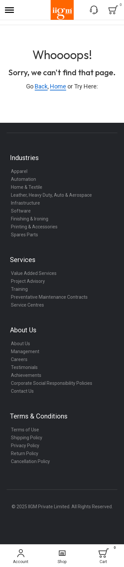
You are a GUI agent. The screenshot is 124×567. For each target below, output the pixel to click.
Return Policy (24, 453)
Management (25, 351)
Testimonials (24, 367)
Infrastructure (25, 203)
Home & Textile (26, 187)
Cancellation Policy (30, 461)
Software (21, 211)
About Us (20, 343)
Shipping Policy (26, 437)
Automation (23, 179)
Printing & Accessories (34, 226)
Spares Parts (24, 234)
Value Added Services (34, 273)
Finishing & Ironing (29, 218)
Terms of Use (25, 429)
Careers (19, 359)
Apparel (19, 171)
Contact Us (22, 391)
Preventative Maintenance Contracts (49, 297)
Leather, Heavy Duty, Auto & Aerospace (51, 195)
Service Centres (27, 305)
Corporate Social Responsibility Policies (51, 383)
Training (19, 289)
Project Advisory (28, 281)
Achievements (26, 375)
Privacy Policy (25, 445)
